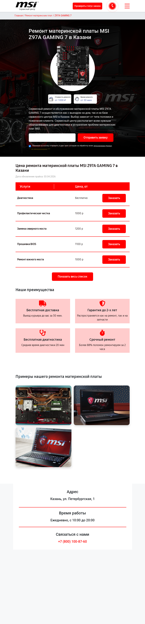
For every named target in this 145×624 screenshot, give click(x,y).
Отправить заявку (95, 137)
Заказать (114, 198)
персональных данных (103, 146)
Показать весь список (72, 276)
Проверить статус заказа (87, 6)
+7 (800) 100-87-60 (72, 541)
